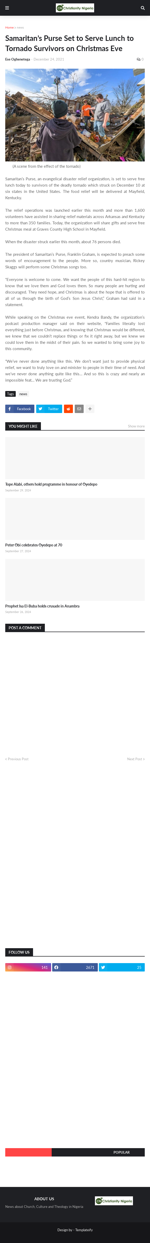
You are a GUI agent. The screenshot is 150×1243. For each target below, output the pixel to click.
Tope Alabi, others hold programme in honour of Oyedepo (51, 484)
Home (9, 27)
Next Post (134, 759)
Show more (136, 426)
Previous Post (18, 759)
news (20, 27)
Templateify (84, 1230)
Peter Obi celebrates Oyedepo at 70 (33, 545)
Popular (122, 1152)
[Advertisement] (44, 859)
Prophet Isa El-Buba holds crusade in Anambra (42, 606)
